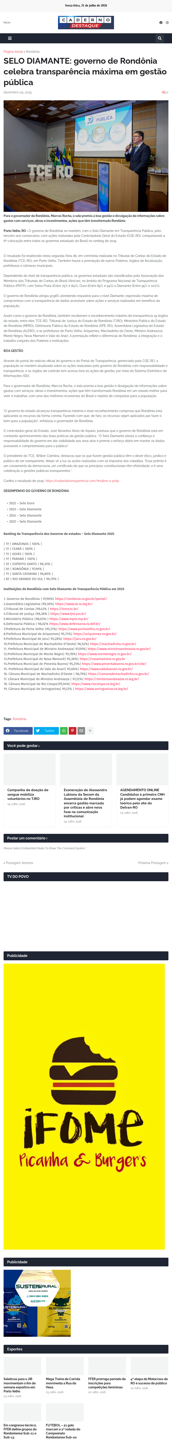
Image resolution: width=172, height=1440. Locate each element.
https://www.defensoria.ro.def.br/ (75, 624)
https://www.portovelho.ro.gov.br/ (84, 629)
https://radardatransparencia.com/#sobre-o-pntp (82, 481)
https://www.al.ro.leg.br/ (74, 604)
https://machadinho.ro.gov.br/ (113, 644)
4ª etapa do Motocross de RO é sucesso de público (149, 1381)
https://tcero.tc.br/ (64, 609)
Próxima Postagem (152, 863)
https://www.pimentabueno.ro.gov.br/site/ (114, 664)
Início (7, 22)
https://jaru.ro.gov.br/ (80, 639)
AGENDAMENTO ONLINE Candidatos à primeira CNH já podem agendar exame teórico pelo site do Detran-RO (142, 798)
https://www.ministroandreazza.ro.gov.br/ (119, 649)
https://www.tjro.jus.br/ (68, 614)
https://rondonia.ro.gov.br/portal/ (81, 599)
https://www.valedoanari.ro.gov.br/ (106, 669)
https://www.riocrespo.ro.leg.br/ (95, 684)
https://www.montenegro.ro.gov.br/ (105, 654)
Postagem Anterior (19, 863)
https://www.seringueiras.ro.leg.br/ (101, 689)
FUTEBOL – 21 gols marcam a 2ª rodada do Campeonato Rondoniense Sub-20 (63, 1431)
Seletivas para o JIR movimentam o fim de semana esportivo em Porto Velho (20, 1385)
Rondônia (33, 51)
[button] (9, 38)
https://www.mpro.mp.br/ (68, 619)
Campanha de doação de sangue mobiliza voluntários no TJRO (27, 794)
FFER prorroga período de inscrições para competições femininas (107, 1383)
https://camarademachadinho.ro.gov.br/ (118, 674)
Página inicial (13, 51)
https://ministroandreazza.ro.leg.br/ (111, 679)
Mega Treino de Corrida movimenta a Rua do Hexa (63, 1383)
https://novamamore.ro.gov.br (102, 659)
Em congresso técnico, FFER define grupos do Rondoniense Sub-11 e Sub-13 (20, 1431)
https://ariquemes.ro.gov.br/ (95, 634)
